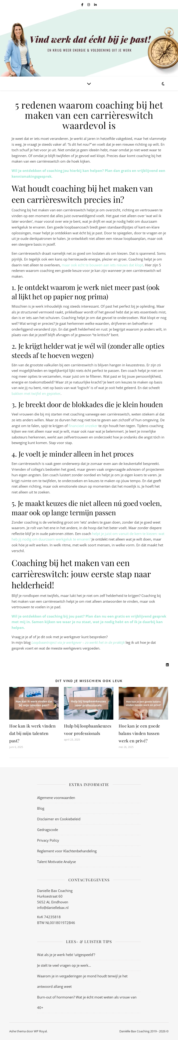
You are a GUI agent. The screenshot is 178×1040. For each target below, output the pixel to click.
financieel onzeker (83, 425)
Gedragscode (47, 829)
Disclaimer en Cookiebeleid (58, 819)
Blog (40, 808)
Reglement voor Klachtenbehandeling (67, 851)
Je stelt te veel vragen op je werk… (64, 965)
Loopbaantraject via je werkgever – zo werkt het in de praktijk (78, 642)
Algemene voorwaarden (56, 797)
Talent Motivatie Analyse (56, 861)
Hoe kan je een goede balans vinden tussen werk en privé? (139, 733)
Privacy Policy (48, 840)
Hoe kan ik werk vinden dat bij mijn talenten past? (32, 733)
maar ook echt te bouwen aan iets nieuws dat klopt (102, 265)
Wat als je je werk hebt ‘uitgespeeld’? (66, 954)
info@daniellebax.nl (53, 907)
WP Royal (40, 1031)
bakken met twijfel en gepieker (36, 393)
